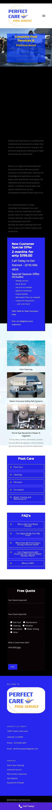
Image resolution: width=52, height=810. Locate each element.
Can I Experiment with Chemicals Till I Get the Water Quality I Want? (26, 554)
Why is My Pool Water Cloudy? (24, 525)
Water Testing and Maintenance (20, 498)
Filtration (16, 482)
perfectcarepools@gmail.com (25, 748)
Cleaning (16, 474)
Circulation (17, 489)
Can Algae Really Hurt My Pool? (25, 534)
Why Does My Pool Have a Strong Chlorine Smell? (25, 543)
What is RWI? (22, 563)
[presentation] (27, 659)
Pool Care (16, 467)
